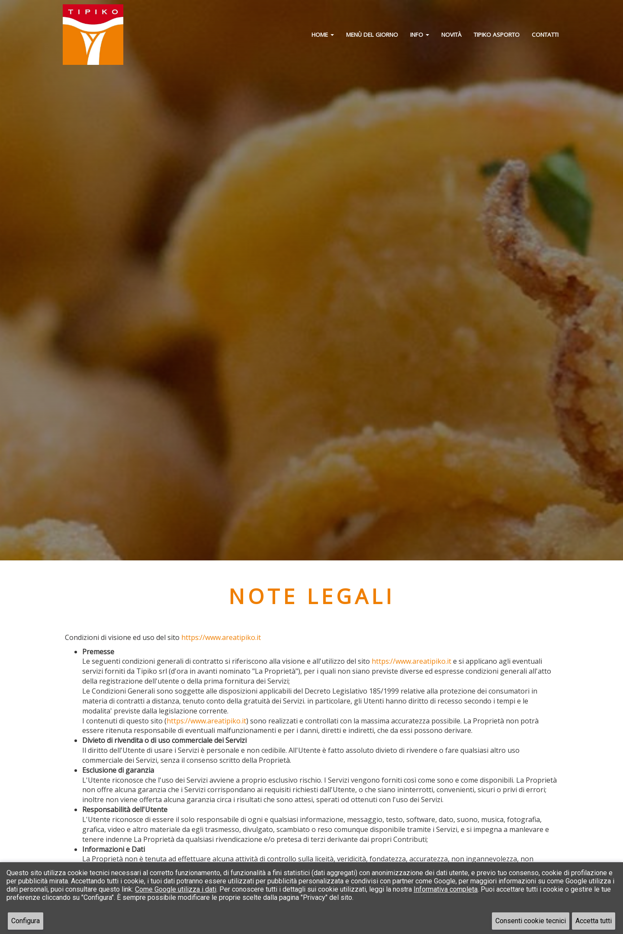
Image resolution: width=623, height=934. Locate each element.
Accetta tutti (593, 921)
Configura (25, 921)
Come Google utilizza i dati (175, 889)
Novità (451, 34)
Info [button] (419, 34)
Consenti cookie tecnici (530, 921)
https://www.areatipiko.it (221, 637)
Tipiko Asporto (497, 34)
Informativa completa (446, 889)
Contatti (545, 34)
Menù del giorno (372, 34)
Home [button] (323, 34)
